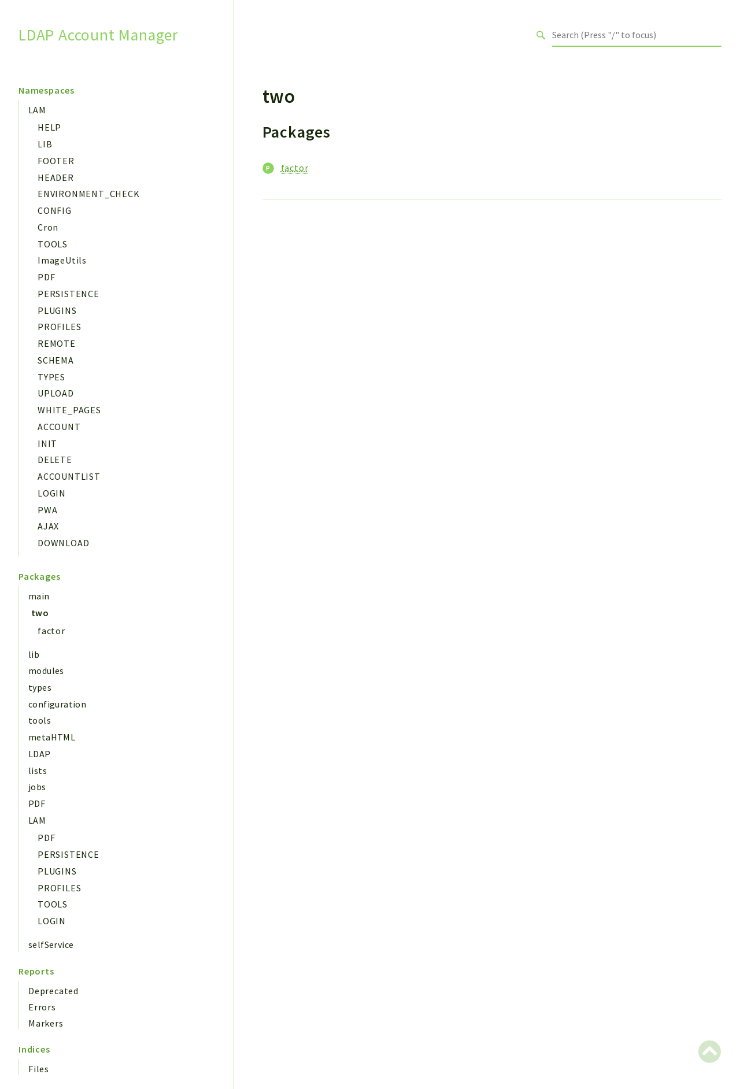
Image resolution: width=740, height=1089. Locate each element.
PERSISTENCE (68, 293)
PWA (47, 510)
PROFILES (59, 326)
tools (39, 720)
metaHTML (51, 737)
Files (38, 1069)
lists (37, 770)
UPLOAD (56, 393)
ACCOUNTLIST (69, 476)
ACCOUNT (59, 426)
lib (33, 654)
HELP (49, 127)
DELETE (55, 459)
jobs (37, 786)
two (40, 612)
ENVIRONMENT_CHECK (89, 193)
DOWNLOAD (63, 543)
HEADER (56, 177)
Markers (46, 1023)
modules (46, 670)
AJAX (48, 526)
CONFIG (55, 210)
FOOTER (56, 160)
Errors (42, 1007)
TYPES (51, 377)
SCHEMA (56, 360)
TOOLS (53, 244)
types (39, 687)
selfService (50, 944)
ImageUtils (62, 260)
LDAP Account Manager (98, 35)
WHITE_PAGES (69, 410)
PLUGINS (57, 310)
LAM (37, 110)
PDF (46, 277)
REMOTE (57, 343)
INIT (47, 443)
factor (51, 630)
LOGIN (52, 493)
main (39, 596)
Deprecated (53, 991)
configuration (57, 704)
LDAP (39, 754)
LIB (45, 144)
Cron (48, 227)
